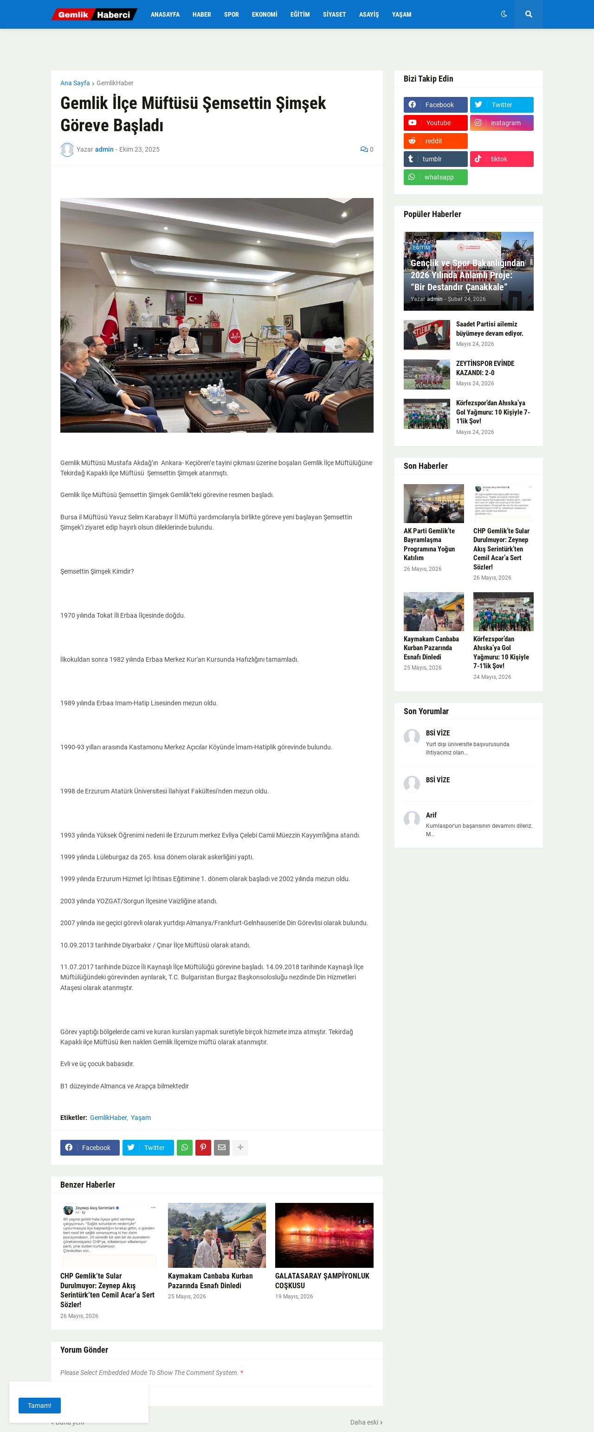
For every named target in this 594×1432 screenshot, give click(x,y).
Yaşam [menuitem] (402, 14)
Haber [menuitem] (202, 14)
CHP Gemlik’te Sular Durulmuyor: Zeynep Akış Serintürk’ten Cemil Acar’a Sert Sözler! (107, 1290)
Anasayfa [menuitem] (165, 14)
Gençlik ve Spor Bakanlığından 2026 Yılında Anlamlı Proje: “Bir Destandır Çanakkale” (468, 275)
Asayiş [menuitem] (369, 14)
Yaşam (141, 1117)
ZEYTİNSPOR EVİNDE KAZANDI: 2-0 (485, 368)
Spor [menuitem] (231, 14)
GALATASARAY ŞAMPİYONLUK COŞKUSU (322, 1281)
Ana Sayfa (75, 83)
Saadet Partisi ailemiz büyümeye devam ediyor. (489, 329)
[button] (504, 14)
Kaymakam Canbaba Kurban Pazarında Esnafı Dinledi (210, 1281)
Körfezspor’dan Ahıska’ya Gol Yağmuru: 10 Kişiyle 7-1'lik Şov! (493, 412)
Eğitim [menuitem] (300, 14)
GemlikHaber (115, 83)
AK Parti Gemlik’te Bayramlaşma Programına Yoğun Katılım (429, 545)
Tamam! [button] (40, 1405)
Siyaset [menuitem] (334, 14)
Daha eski (364, 1422)
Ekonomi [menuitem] (265, 14)
